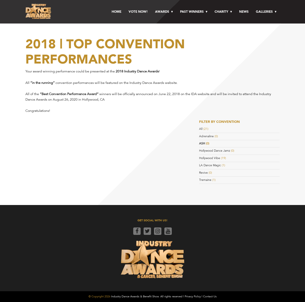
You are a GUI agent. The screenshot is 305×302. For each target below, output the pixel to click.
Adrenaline (206, 136)
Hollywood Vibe (209, 158)
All (200, 129)
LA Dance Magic (210, 165)
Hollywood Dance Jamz (214, 150)
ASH (202, 143)
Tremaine (205, 180)
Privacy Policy (193, 296)
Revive (203, 173)
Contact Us (210, 296)
